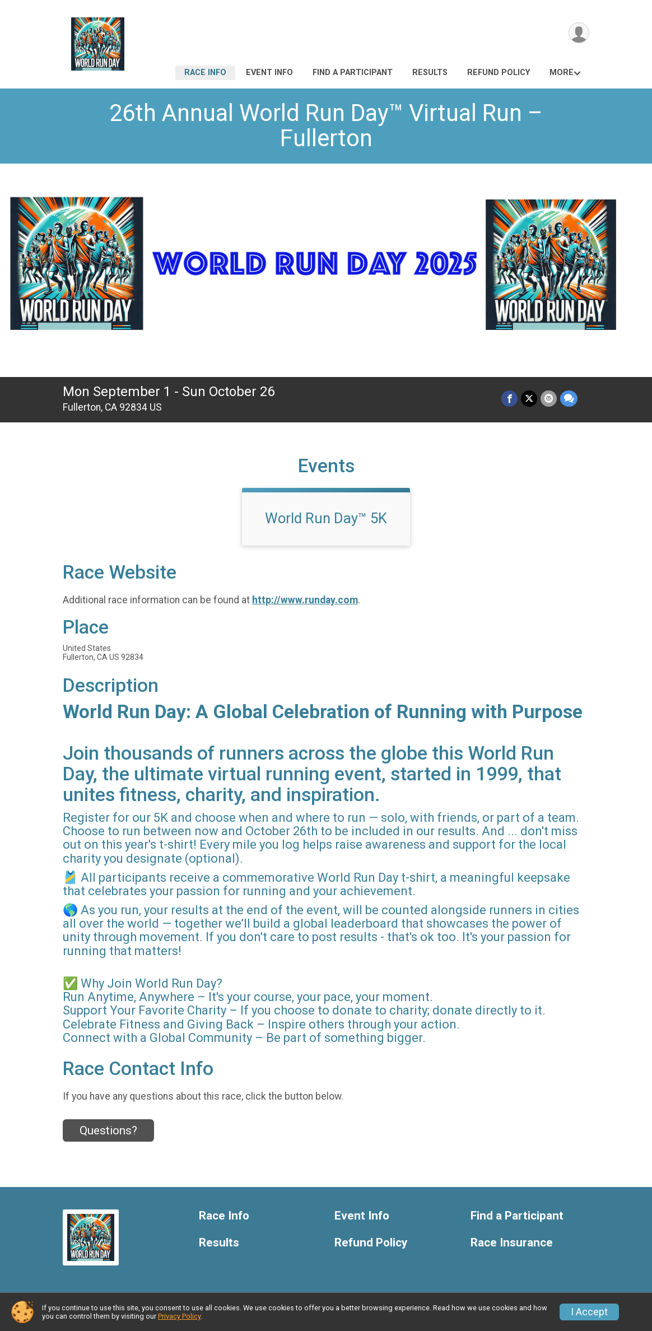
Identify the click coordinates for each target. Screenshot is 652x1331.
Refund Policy (498, 72)
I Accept (589, 1312)
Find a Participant (353, 72)
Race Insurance (512, 1242)
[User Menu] (579, 32)
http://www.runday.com (305, 600)
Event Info (269, 72)
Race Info (205, 72)
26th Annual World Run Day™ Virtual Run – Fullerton (326, 125)
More (561, 72)
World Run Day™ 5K (326, 518)
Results (430, 72)
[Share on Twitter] (529, 398)
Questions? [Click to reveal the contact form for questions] (108, 1130)
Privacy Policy (179, 1316)
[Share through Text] (569, 398)
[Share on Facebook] (509, 398)
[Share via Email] (549, 398)
